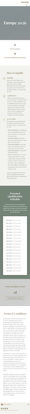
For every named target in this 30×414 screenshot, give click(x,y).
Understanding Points (15, 298)
